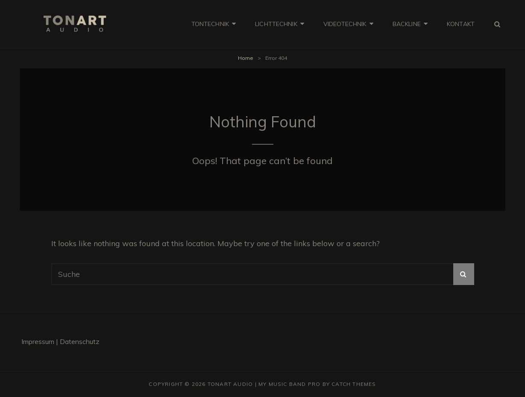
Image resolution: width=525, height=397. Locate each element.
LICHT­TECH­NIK (276, 24)
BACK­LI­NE (407, 24)
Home (245, 58)
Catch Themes (353, 384)
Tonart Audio (230, 384)
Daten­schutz (80, 341)
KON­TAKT (461, 24)
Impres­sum (38, 341)
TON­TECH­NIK (210, 24)
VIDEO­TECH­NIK (345, 24)
